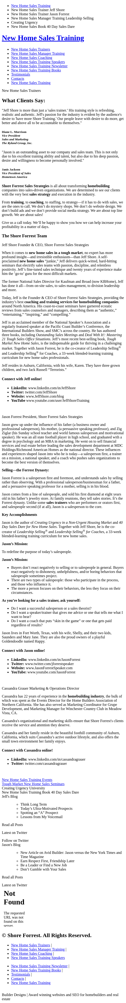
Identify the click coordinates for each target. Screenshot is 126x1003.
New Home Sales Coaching (31, 58)
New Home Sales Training (30, 6)
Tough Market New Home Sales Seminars (33, 784)
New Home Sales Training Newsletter (39, 66)
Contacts (17, 78)
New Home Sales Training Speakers (38, 62)
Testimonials (20, 74)
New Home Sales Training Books (36, 70)
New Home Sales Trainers (30, 49)
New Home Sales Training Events (27, 780)
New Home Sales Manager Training (38, 53)
